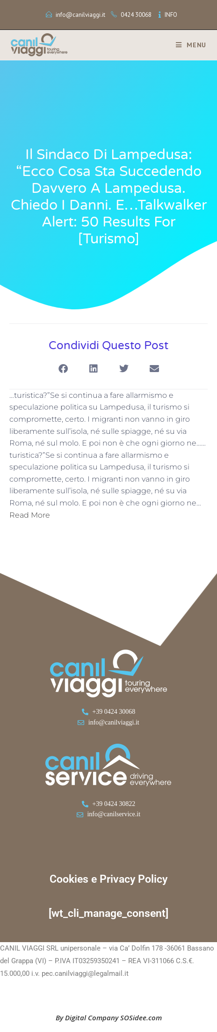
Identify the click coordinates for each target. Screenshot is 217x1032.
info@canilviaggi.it (80, 15)
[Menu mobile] (187, 45)
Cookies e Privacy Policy (108, 879)
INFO (171, 15)
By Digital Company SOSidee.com (109, 1017)
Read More (29, 515)
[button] (62, 369)
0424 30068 (136, 15)
